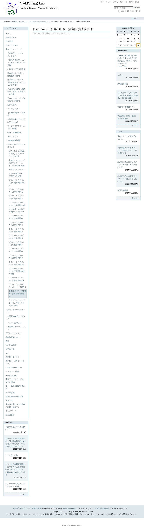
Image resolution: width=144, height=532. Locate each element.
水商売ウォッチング (19, 21)
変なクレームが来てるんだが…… (128, 139)
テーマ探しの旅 (15, 456)
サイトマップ (105, 2)
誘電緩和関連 (128, 85)
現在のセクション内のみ (130, 11)
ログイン (135, 18)
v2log (120, 131)
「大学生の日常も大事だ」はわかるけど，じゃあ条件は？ (128, 152)
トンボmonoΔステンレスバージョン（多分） (15, 486)
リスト (128, 76)
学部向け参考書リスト (128, 108)
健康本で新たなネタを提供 (15, 430)
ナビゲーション (11, 28)
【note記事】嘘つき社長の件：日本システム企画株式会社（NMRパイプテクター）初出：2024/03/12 (128, 62)
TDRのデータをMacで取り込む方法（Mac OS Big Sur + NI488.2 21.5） (128, 97)
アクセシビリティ (120, 2)
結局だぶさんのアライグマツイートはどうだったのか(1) (128, 180)
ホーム (8, 33)
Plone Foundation (69, 508)
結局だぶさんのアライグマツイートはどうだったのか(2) (128, 166)
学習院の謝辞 (128, 191)
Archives (8, 422)
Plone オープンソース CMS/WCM (27, 508)
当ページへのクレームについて (41, 21)
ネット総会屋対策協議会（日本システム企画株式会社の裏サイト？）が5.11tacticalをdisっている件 (15, 471)
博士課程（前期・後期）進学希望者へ (128, 119)
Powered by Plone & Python (72, 525)
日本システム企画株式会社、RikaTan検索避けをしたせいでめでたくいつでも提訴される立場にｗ (15, 443)
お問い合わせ (134, 2)
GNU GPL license (102, 508)
